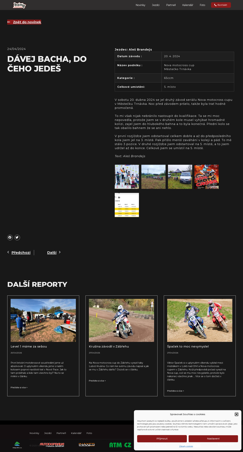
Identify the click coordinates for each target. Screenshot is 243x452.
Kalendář (187, 5)
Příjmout (162, 438)
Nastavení (213, 438)
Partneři (171, 5)
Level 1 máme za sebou (29, 346)
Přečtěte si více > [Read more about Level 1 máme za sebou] (19, 387)
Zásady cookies (186, 446)
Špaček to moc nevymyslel (188, 346)
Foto (202, 5)
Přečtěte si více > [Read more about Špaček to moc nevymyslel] (175, 391)
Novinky (140, 5)
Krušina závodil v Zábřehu (109, 346)
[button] (236, 414)
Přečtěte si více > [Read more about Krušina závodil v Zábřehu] (97, 381)
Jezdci (155, 5)
